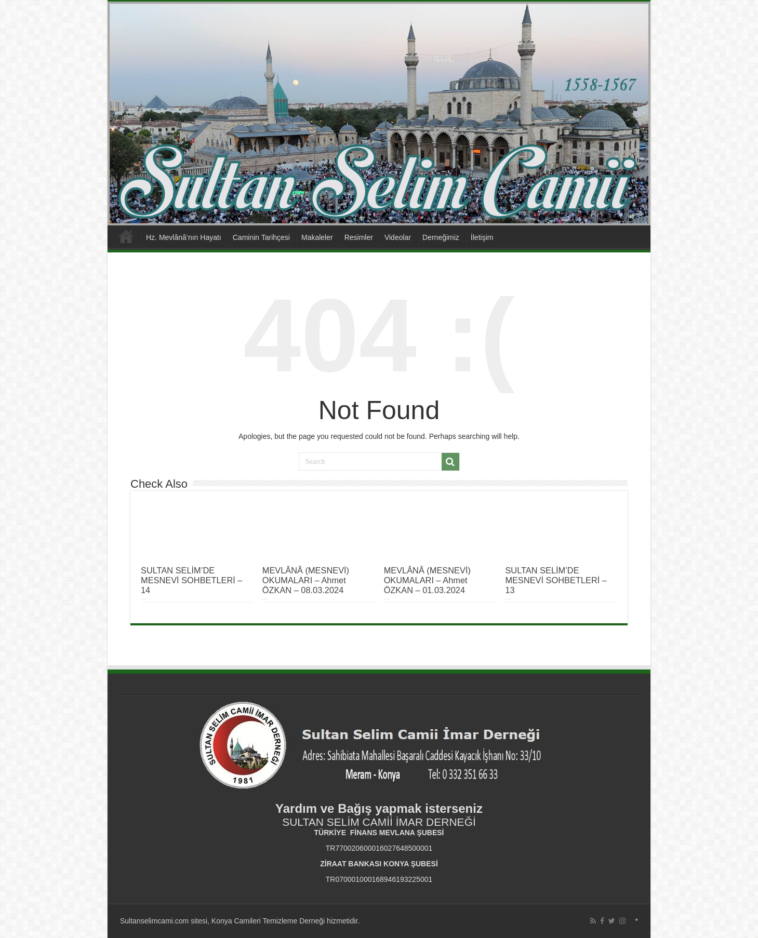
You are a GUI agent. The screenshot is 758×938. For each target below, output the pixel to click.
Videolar (397, 237)
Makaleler (317, 237)
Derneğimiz (440, 237)
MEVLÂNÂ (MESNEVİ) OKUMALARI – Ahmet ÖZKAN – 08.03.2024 (305, 580)
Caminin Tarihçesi (261, 237)
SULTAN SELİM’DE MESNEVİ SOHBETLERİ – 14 (191, 580)
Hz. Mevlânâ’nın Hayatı (183, 237)
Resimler (358, 237)
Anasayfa (126, 236)
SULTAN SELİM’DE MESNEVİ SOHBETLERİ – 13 (555, 580)
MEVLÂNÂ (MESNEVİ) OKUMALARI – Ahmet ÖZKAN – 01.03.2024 (427, 580)
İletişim (482, 237)
